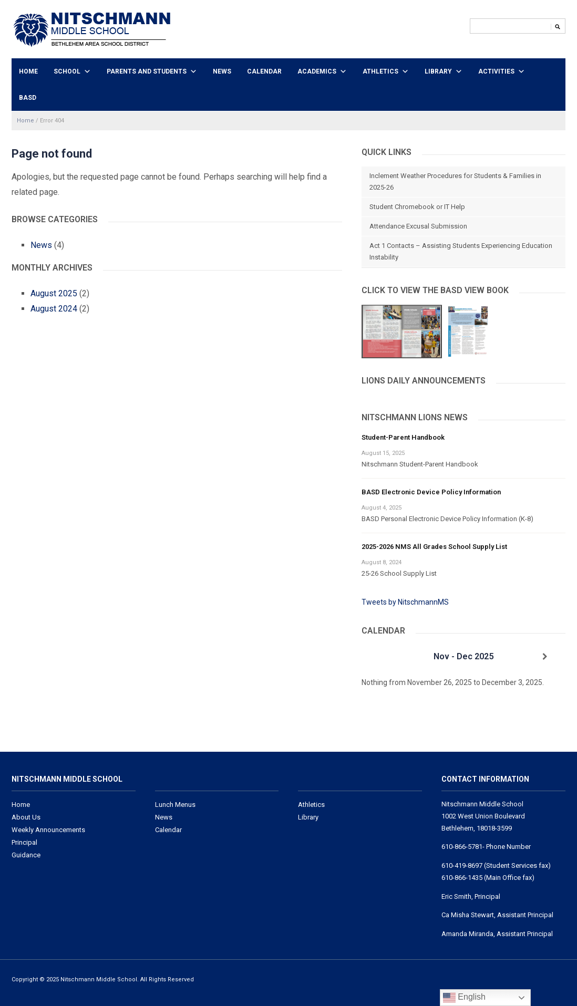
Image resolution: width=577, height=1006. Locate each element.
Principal (24, 842)
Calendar (264, 71)
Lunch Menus (175, 804)
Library (438, 71)
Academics (316, 71)
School (67, 71)
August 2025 (53, 293)
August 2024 (53, 309)
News (222, 71)
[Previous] (382, 656)
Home (28, 71)
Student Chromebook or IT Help (417, 207)
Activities (496, 71)
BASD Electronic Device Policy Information (431, 492)
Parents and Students (147, 71)
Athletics (380, 71)
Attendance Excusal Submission (418, 226)
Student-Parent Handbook (403, 437)
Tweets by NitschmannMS (405, 602)
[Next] (544, 656)
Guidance (26, 855)
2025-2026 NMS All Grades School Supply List (434, 547)
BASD (27, 97)
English (464, 997)
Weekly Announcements (48, 830)
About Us (26, 817)
